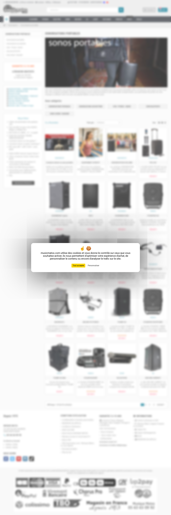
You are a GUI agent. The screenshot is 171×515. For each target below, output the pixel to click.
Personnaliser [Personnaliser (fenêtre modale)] (93, 265)
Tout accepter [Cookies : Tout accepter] (78, 265)
